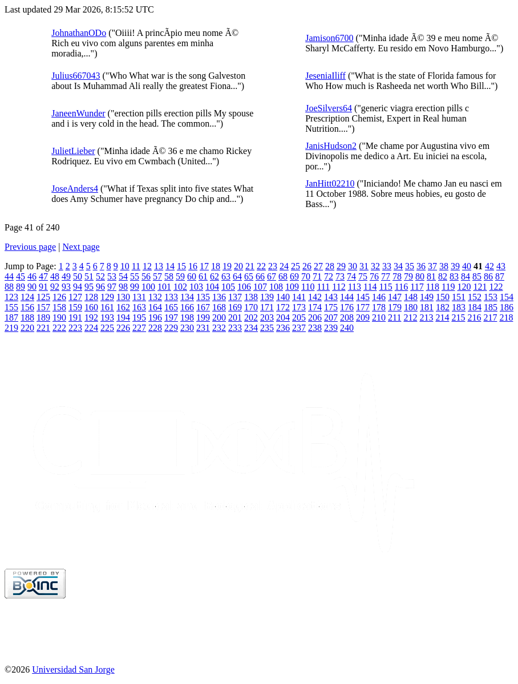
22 (261, 266)
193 (107, 317)
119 (448, 287)
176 (347, 307)
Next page (80, 247)
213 (426, 317)
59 (180, 276)
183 (459, 307)
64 (237, 276)
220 (27, 328)
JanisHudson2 (331, 146)
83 (454, 276)
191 (75, 317)
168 (219, 307)
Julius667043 (75, 75)
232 (219, 328)
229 (171, 328)
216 (474, 317)
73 (340, 276)
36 (421, 266)
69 (294, 276)
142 (315, 297)
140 (283, 297)
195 (139, 317)
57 (157, 276)
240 (347, 328)
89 (20, 287)
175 (331, 307)
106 (244, 287)
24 (284, 266)
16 (192, 266)
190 (59, 317)
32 (375, 266)
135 (203, 297)
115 (385, 287)
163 (139, 307)
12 (147, 266)
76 (374, 276)
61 (203, 276)
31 (364, 266)
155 (11, 307)
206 (315, 317)
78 (397, 276)
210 (379, 317)
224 (91, 328)
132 (155, 297)
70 (305, 276)
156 (27, 307)
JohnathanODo (78, 33)
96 (100, 287)
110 (307, 287)
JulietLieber (73, 151)
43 (500, 266)
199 (203, 317)
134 (187, 297)
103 (196, 287)
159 (75, 307)
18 (215, 266)
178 (379, 307)
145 (363, 297)
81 (431, 276)
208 (347, 317)
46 (32, 276)
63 (225, 276)
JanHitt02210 (329, 183)
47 (43, 276)
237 (299, 328)
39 (455, 266)
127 (75, 297)
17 (204, 266)
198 (187, 317)
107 (260, 287)
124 (27, 297)
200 (219, 317)
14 (170, 266)
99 (134, 287)
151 (459, 297)
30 (352, 266)
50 (77, 276)
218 (506, 317)
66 (260, 276)
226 (123, 328)
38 (443, 266)
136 (219, 297)
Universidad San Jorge (73, 669)
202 (251, 317)
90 (32, 287)
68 (283, 276)
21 (249, 266)
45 (20, 276)
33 (386, 266)
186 (506, 307)
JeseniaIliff (325, 75)
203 (267, 317)
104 (212, 287)
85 (476, 276)
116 (401, 287)
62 (214, 276)
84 (465, 276)
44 (9, 276)
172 (283, 307)
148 (411, 297)
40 (466, 266)
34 (398, 266)
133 (171, 297)
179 (395, 307)
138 (251, 297)
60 (191, 276)
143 (331, 297)
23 (272, 266)
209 (363, 317)
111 (323, 287)
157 (43, 307)
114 (370, 287)
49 (66, 276)
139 (267, 297)
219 (11, 328)
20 (238, 266)
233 (235, 328)
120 (464, 287)
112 (338, 287)
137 (235, 297)
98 (123, 287)
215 (458, 317)
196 (155, 317)
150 (443, 297)
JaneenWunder (78, 113)
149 (427, 297)
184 (474, 307)
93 (66, 287)
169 (235, 307)
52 (100, 276)
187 (11, 317)
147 (395, 297)
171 (267, 307)
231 (203, 328)
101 (164, 287)
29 (341, 266)
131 (139, 297)
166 (187, 307)
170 (251, 307)
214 (442, 317)
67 (271, 276)
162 (123, 307)
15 (181, 266)
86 (488, 276)
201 (235, 317)
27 (318, 266)
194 (123, 317)
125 (43, 297)
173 (299, 307)
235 (267, 328)
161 (107, 307)
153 (490, 297)
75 (362, 276)
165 (171, 307)
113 (354, 287)
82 (442, 276)
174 (315, 307)
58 (168, 276)
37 (432, 266)
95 (89, 287)
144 (347, 297)
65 (248, 276)
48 (54, 276)
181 (427, 307)
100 (148, 287)
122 (496, 287)
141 (299, 297)
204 (283, 317)
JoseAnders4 (74, 188)
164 (155, 307)
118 (432, 287)
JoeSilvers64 (328, 108)
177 (363, 307)
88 (9, 287)
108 (276, 287)
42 (489, 266)
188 (27, 317)
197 (171, 317)
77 (385, 276)
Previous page (30, 247)
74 (351, 276)
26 (306, 266)
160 (91, 307)
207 (331, 317)
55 (134, 276)
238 (315, 328)
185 (490, 307)
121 (480, 287)
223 (75, 328)
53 (111, 276)
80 (419, 276)
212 (410, 317)
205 (299, 317)
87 (499, 276)
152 (474, 297)
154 (506, 297)
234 (251, 328)
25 (295, 266)
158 (59, 307)
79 (408, 276)
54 (123, 276)
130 (123, 297)
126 (59, 297)
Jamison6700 (329, 38)
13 (158, 266)
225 (107, 328)
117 (416, 287)
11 (136, 266)
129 (107, 297)
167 (203, 307)
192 (91, 317)
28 (329, 266)
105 (228, 287)
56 (146, 276)
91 (43, 287)
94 (77, 287)
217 (490, 317)
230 (187, 328)
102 (180, 287)
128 (91, 297)
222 (59, 328)
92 (54, 287)
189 (43, 317)
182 (443, 307)
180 (411, 307)
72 (328, 276)
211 (394, 317)
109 (292, 287)
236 (283, 328)
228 (155, 328)
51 (89, 276)
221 (43, 328)
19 (227, 266)
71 (317, 276)
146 (379, 297)
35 (409, 266)
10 (125, 266)
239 (331, 328)
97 (111, 287)
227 (139, 328)
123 (11, 297)
